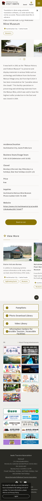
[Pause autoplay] (24, 59)
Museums (8, 33)
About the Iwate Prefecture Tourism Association (21, 477)
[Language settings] (31, 4)
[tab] (19, 59)
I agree (16, 496)
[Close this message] (37, 10)
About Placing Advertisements (29, 342)
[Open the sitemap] (39, 3)
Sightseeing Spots (11, 281)
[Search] (25, 3)
